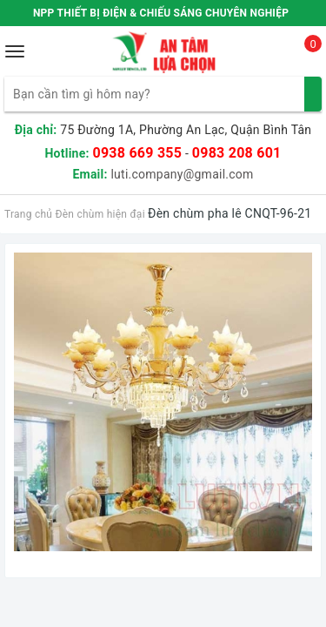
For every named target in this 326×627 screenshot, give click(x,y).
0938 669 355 (137, 153)
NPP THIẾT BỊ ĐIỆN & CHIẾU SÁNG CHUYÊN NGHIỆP (161, 13)
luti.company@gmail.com (181, 174)
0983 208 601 (237, 153)
